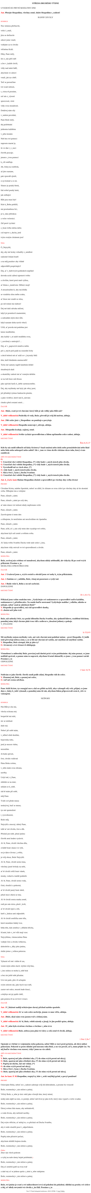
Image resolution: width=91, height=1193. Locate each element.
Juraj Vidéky (61, 1191)
